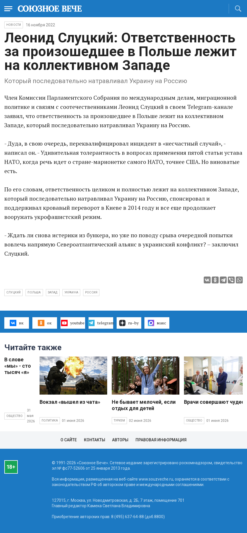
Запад (53, 292)
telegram (101, 323)
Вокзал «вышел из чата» (70, 402)
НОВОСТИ (13, 24)
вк (16, 323)
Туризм (119, 420)
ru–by (129, 323)
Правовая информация (161, 440)
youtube (72, 323)
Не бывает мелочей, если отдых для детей (144, 405)
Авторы (120, 440)
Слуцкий (13, 292)
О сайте (68, 440)
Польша (34, 292)
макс (157, 323)
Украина (71, 292)
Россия (91, 292)
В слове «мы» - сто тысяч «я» (17, 365)
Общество (14, 416)
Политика (50, 420)
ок (44, 323)
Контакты (94, 440)
